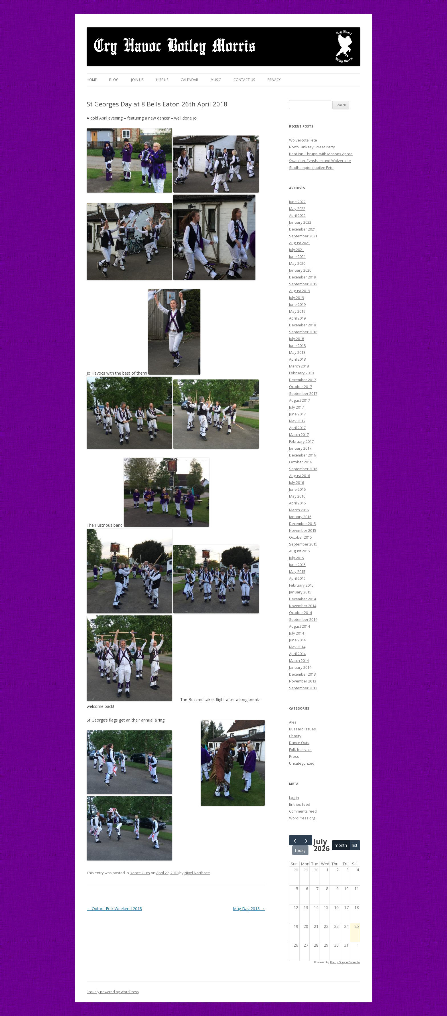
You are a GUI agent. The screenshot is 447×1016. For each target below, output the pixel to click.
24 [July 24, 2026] (346, 926)
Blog (114, 79)
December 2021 (302, 229)
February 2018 (301, 372)
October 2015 (300, 537)
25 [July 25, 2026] (356, 926)
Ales (292, 722)
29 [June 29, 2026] (306, 869)
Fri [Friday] (345, 863)
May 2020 (297, 263)
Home (92, 79)
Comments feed (303, 811)
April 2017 (297, 427)
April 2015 (297, 578)
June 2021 (297, 256)
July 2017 (296, 407)
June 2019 (297, 304)
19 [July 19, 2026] (296, 926)
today (300, 850)
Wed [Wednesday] (325, 863)
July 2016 (296, 482)
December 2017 (302, 379)
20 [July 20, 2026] (306, 926)
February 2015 (301, 585)
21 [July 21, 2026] (316, 926)
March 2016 (299, 509)
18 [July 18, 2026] (356, 907)
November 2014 (302, 605)
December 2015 (302, 523)
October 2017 (300, 386)
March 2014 (299, 660)
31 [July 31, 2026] (346, 945)
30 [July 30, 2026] (336, 945)
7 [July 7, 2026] (317, 888)
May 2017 (297, 420)
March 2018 (299, 366)
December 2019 (302, 277)
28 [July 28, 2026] (316, 945)
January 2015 (300, 592)
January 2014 (300, 667)
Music (216, 79)
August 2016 (299, 475)
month (341, 845)
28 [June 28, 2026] (296, 869)
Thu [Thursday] (334, 863)
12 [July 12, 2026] (296, 907)
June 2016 (297, 489)
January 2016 (300, 516)
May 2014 (297, 646)
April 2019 (297, 318)
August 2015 (299, 551)
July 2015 (296, 557)
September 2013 (303, 687)
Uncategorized (301, 763)
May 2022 (297, 208)
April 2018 (297, 359)
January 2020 (300, 270)
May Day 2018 (249, 908)
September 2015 (303, 544)
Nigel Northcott (197, 872)
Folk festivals (300, 749)
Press (294, 756)
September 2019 (303, 283)
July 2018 (296, 338)
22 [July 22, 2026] (326, 926)
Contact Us (244, 79)
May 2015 (297, 571)
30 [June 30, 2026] (316, 869)
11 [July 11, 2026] (356, 888)
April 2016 (297, 503)
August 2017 (299, 400)
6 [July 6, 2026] (307, 888)
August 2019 (299, 290)
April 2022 (297, 215)
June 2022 (297, 201)
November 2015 (302, 530)
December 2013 (302, 674)
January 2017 (300, 448)
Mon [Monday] (305, 863)
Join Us (137, 79)
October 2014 (300, 612)
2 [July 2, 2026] (337, 869)
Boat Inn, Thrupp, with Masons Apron (321, 153)
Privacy (274, 79)
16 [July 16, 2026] (336, 907)
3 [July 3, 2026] (347, 869)
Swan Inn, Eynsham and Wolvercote (320, 160)
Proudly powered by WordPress (113, 991)
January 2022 (300, 222)
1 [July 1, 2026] (327, 869)
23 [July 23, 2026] (336, 926)
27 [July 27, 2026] (306, 945)
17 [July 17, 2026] (346, 907)
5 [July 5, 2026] (297, 888)
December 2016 (302, 455)
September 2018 (303, 331)
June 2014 (297, 640)
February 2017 (301, 441)
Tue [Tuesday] (314, 863)
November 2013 (302, 681)
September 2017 (303, 393)
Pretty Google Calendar (345, 962)
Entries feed (299, 804)
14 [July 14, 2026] (316, 907)
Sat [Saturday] (355, 863)
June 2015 (297, 564)
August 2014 (299, 626)
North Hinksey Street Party (312, 147)
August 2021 (299, 242)
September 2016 (303, 468)
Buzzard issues (302, 729)
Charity (295, 735)
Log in (294, 797)
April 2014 (297, 653)
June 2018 (297, 345)
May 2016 (297, 496)
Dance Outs (140, 872)
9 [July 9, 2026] (337, 888)
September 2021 (303, 236)
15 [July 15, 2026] (326, 907)
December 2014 (302, 598)
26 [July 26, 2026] (296, 945)
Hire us (162, 79)
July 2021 (296, 249)
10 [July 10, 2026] (346, 888)
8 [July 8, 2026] (327, 888)
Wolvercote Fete (303, 140)
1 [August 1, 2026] (358, 945)
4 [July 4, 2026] (358, 869)
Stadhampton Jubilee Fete (311, 167)
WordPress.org (302, 818)
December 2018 (302, 325)
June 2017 (297, 414)
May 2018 (297, 352)
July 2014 (296, 633)
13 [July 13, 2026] (306, 907)
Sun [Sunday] (294, 863)
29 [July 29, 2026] (326, 945)
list (354, 845)
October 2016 (300, 461)
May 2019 (297, 311)
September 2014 (303, 619)
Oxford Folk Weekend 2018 (114, 908)
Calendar (189, 79)
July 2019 (296, 297)
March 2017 (299, 434)
